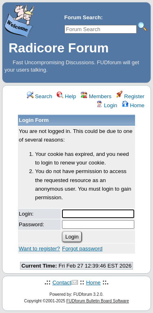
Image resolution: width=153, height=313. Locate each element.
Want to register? (39, 248)
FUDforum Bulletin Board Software (98, 301)
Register (130, 96)
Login (106, 105)
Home (133, 105)
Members (96, 96)
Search (39, 96)
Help (66, 96)
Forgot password (82, 248)
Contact (61, 282)
